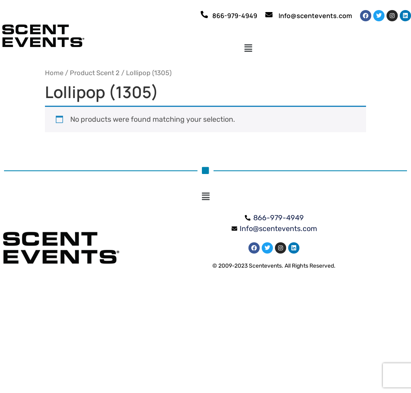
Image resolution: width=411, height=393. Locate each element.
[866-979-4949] (204, 14)
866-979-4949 (234, 15)
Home (54, 73)
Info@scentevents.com (315, 15)
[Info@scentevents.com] (269, 14)
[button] (248, 48)
